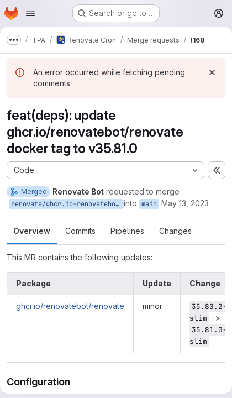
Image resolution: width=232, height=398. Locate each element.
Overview (31, 230)
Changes (175, 230)
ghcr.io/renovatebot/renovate (70, 306)
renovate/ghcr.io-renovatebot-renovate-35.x (67, 204)
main (149, 204)
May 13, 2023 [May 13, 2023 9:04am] (185, 203)
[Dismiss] (212, 72)
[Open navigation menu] (30, 13)
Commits (80, 230)
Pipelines (127, 230)
